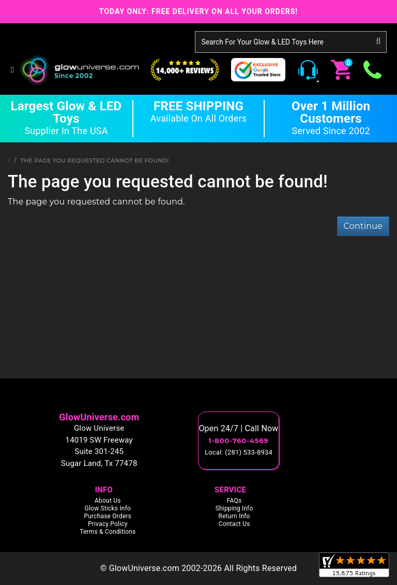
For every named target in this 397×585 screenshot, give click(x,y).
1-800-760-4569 (239, 440)
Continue (363, 226)
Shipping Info (234, 508)
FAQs (234, 500)
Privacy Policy (108, 524)
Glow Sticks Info (108, 508)
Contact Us (234, 524)
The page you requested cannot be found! (95, 160)
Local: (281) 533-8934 (238, 452)
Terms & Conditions (107, 531)
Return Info (234, 516)
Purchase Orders (107, 516)
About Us (108, 500)
